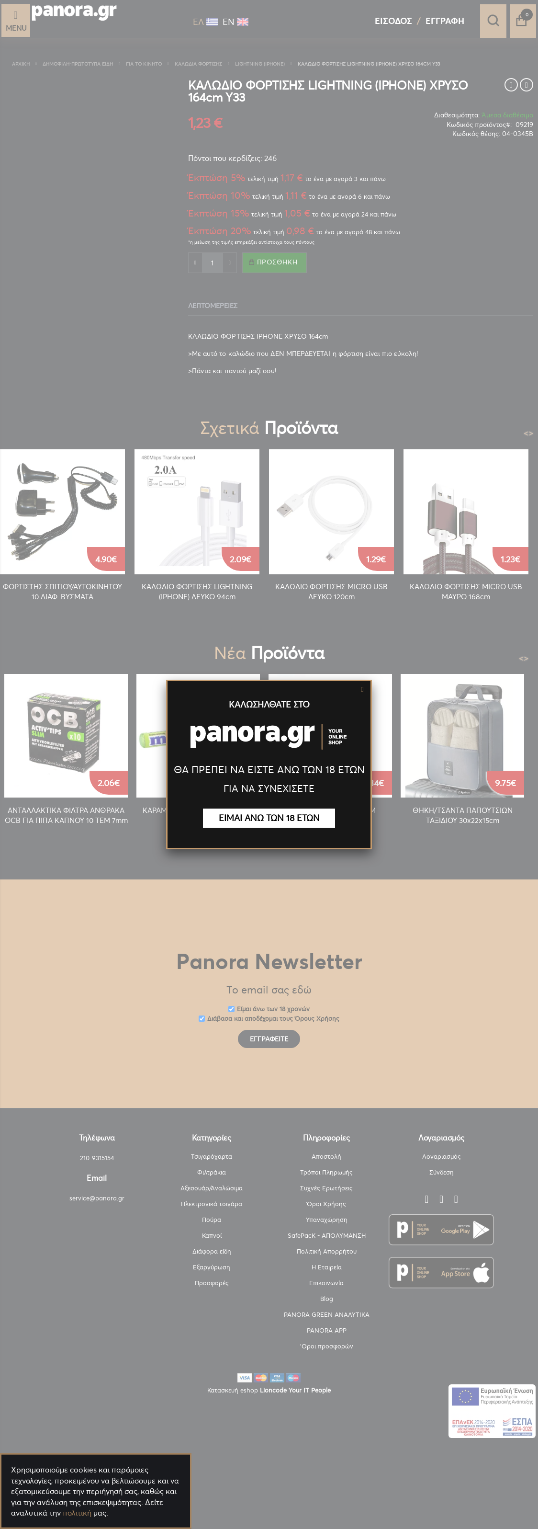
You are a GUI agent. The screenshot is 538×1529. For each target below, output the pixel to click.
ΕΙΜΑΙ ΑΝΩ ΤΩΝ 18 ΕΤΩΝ (269, 817)
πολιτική (77, 1513)
